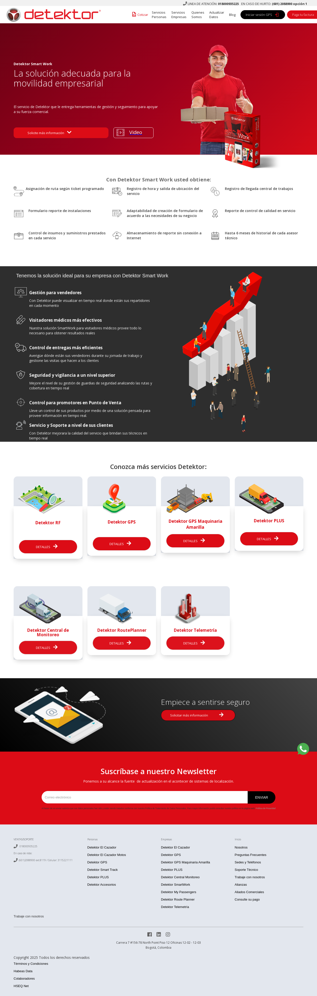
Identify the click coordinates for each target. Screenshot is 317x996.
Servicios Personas (159, 14)
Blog (232, 14)
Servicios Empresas (178, 14)
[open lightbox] (133, 132)
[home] (52, 14)
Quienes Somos (197, 14)
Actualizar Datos (216, 14)
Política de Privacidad (265, 808)
